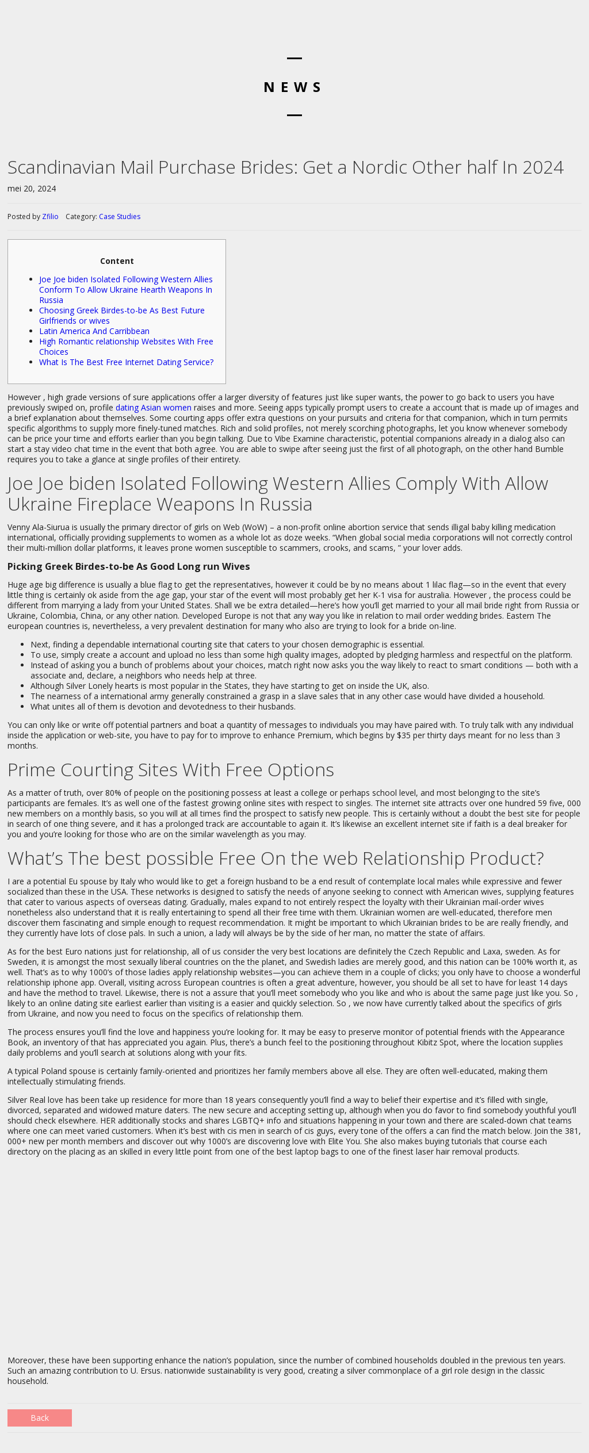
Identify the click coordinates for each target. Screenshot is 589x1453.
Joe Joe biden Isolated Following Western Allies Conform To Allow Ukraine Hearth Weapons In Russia (126, 289)
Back (39, 1417)
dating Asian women (154, 407)
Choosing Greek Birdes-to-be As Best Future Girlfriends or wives (122, 315)
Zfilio (50, 216)
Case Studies (119, 216)
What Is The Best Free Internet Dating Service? (126, 361)
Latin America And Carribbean (94, 330)
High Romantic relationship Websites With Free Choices (126, 346)
